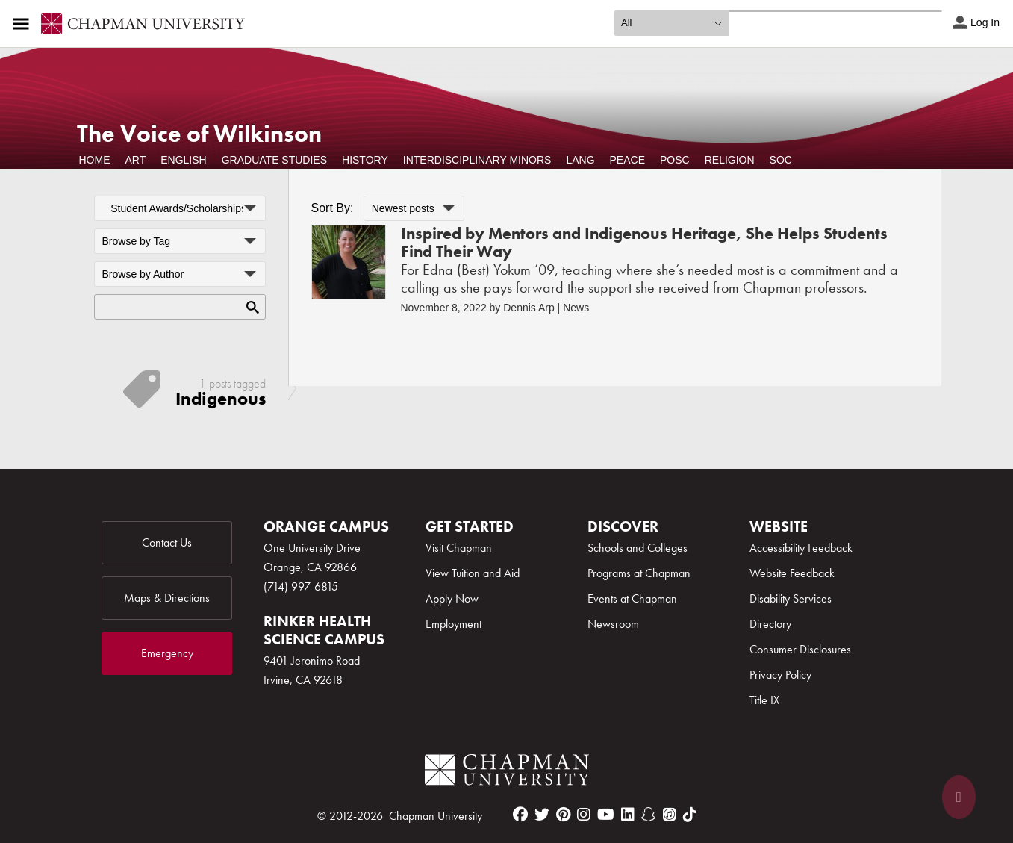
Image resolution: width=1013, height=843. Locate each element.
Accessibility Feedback (801, 548)
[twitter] (541, 815)
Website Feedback (792, 573)
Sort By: (332, 208)
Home (94, 160)
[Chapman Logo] (507, 772)
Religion (730, 160)
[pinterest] (563, 815)
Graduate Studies (274, 160)
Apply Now (452, 598)
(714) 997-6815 (301, 586)
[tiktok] (689, 815)
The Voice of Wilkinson (199, 134)
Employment (453, 624)
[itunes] (669, 815)
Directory (770, 624)
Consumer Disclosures (800, 649)
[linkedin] (628, 815)
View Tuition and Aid (473, 573)
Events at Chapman (632, 598)
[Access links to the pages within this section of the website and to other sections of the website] (24, 24)
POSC (675, 160)
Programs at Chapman (639, 573)
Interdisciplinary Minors (477, 160)
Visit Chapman (459, 548)
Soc (781, 160)
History (365, 160)
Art (135, 160)
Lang (580, 160)
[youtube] (605, 815)
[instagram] (583, 815)
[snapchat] (648, 815)
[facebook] (520, 815)
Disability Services (790, 598)
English (183, 160)
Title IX (764, 700)
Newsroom (613, 624)
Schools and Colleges (637, 548)
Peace (627, 160)
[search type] (671, 23)
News (576, 308)
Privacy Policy (780, 674)
